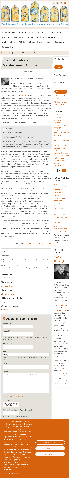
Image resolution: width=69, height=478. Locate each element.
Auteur (5, 351)
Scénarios (5, 37)
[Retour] (9, 262)
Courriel (6, 331)
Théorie (31, 32)
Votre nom (7, 323)
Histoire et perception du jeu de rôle (14, 32)
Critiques (32, 42)
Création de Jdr (42, 32)
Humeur (40, 42)
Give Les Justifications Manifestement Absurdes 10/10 (15, 253)
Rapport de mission (61, 140)
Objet (5, 364)
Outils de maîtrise (17, 37)
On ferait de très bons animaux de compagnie (60, 125)
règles (12, 278)
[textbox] (26, 384)
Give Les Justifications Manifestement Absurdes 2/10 (4, 253)
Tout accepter (50, 454)
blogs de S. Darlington (10, 302)
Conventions (59, 42)
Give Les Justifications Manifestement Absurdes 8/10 (13, 253)
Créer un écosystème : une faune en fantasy (60, 228)
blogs (56, 366)
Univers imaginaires (57, 32)
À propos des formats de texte (14, 396)
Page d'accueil (8, 343)
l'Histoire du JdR (60, 310)
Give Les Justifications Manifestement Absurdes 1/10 (3, 253)
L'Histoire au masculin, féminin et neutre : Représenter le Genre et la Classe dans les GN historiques (61, 203)
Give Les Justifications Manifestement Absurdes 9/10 (14, 253)
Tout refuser (50, 448)
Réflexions (22, 42)
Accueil (3, 53)
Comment (6, 372)
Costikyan (24, 95)
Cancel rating (1, 253)
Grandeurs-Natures (8, 47)
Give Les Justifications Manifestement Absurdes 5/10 (8, 253)
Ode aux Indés (59, 143)
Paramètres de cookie (50, 442)
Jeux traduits (30, 37)
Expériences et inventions (46, 37)
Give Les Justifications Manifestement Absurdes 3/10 (6, 253)
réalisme (5, 278)
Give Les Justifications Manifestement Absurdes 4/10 (7, 253)
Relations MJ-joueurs (9, 42)
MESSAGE (63, 373)
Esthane (5, 310)
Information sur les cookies (12, 473)
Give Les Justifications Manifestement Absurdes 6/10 (10, 253)
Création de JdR (7, 286)
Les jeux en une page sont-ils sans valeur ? (61, 148)
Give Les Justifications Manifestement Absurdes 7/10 (11, 253)
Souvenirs (48, 42)
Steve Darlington (8, 294)
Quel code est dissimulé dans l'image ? (17, 410)
